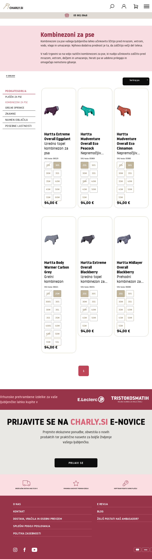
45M (48, 189)
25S (48, 165)
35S (57, 173)
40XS (48, 325)
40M (57, 181)
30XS (48, 301)
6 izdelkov (10, 76)
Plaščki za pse (13, 96)
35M (48, 181)
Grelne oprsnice (14, 107)
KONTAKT (19, 511)
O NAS (17, 504)
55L (57, 341)
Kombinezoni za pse (16, 102)
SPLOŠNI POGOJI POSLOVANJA (31, 526)
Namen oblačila (16, 119)
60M (57, 197)
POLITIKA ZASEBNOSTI (27, 533)
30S (94, 165)
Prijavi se (76, 463)
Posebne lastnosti (18, 126)
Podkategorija (15, 91)
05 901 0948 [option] (76, 15)
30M (48, 173)
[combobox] (136, 81)
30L (57, 309)
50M (57, 189)
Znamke (10, 113)
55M (48, 197)
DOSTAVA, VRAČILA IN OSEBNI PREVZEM (37, 519)
